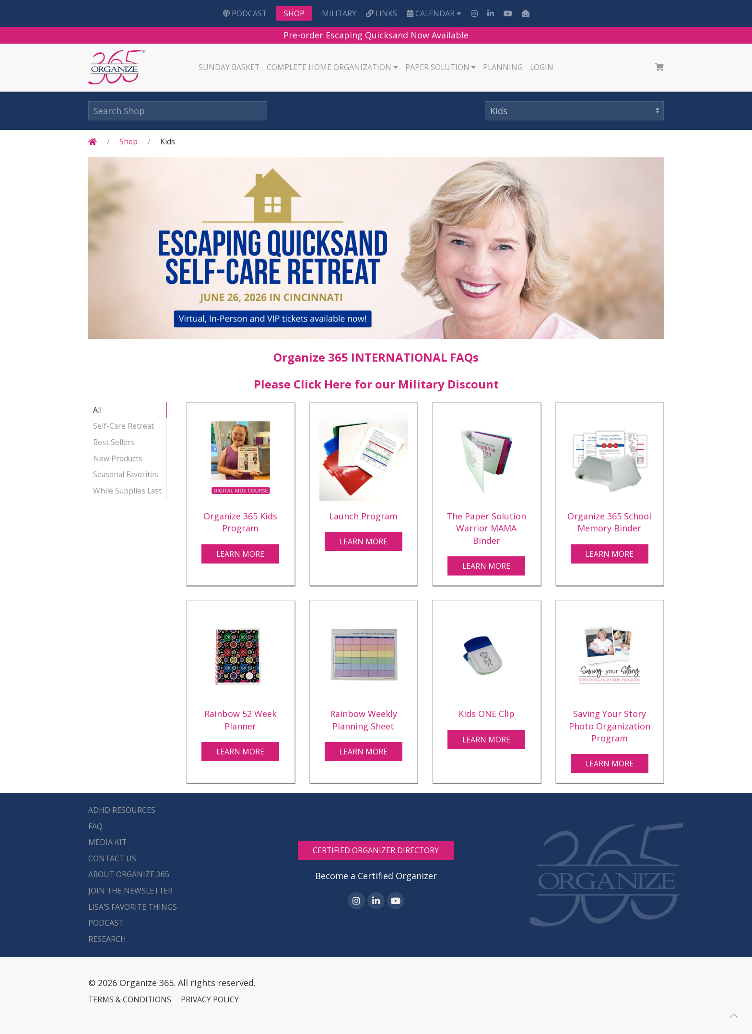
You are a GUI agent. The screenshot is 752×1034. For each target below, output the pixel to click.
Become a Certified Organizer (376, 875)
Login (541, 67)
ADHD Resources (121, 810)
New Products (117, 458)
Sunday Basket (229, 67)
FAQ (95, 826)
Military (339, 13)
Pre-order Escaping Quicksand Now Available (376, 35)
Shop (294, 13)
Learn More (240, 554)
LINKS (381, 13)
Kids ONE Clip (486, 713)
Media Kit (107, 842)
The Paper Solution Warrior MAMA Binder (486, 528)
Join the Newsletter (130, 890)
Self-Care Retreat (123, 426)
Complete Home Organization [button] (332, 67)
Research (107, 939)
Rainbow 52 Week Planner (240, 719)
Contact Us (112, 858)
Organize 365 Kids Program (240, 522)
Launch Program (363, 516)
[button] (733, 1015)
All (97, 410)
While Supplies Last (127, 490)
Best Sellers (114, 442)
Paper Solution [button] (440, 67)
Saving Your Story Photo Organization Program (609, 725)
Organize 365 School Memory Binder (609, 522)
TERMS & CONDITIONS (129, 999)
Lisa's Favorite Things (132, 907)
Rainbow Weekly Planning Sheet (363, 719)
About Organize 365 (128, 874)
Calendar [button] (434, 13)
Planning (503, 67)
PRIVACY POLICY (210, 999)
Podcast (245, 13)
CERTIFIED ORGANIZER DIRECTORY (376, 850)
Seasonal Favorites (125, 474)
